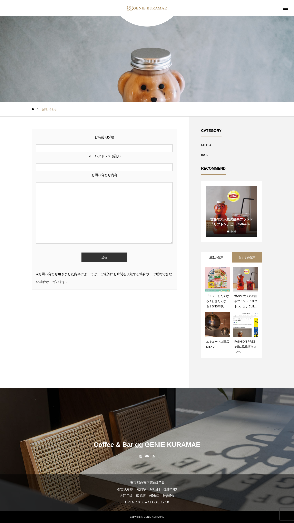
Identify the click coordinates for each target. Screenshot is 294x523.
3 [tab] (235, 231)
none (204, 154)
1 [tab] (228, 231)
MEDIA (206, 145)
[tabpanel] (231, 211)
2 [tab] (232, 231)
